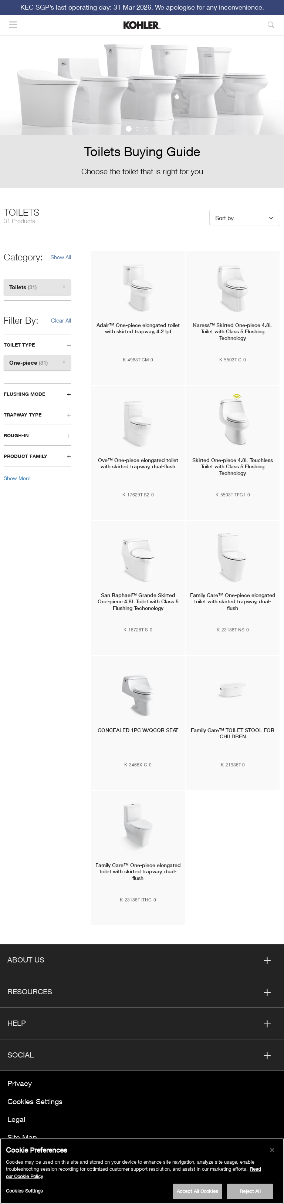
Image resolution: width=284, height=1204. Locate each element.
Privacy (19, 1083)
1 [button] (129, 129)
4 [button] (155, 129)
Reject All (250, 1192)
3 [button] (146, 129)
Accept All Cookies (197, 1192)
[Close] (272, 1151)
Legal (16, 1119)
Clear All (61, 320)
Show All (61, 257)
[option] (142, 114)
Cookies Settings (34, 1101)
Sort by (224, 217)
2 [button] (137, 129)
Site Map (22, 1137)
